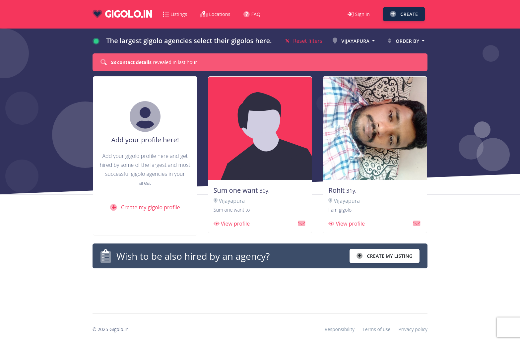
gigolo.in (122, 14)
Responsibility (340, 329)
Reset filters (304, 40)
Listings (175, 14)
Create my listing (385, 256)
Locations (215, 14)
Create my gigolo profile (145, 207)
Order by (404, 41)
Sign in (359, 14)
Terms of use (376, 329)
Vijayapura (352, 41)
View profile (232, 223)
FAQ (251, 14)
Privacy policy (412, 329)
